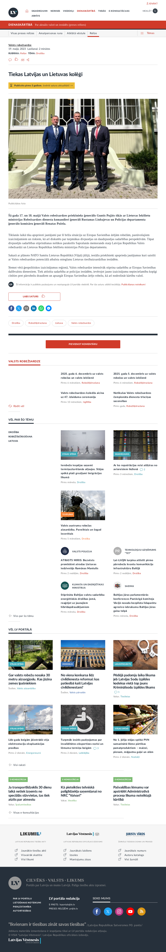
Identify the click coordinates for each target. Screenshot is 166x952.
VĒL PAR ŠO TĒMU (21, 419)
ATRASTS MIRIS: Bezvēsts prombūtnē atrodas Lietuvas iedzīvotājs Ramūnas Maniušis (79, 564)
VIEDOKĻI (68, 11)
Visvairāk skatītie (31, 855)
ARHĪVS (36, 16)
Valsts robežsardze (20, 45)
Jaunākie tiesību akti (33, 850)
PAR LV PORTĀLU (22, 899)
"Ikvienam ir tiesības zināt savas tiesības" (47, 924)
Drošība (40, 53)
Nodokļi (135, 757)
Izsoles (74, 855)
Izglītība (87, 402)
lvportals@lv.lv (67, 905)
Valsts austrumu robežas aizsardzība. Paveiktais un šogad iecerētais (81, 529)
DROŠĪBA (13, 432)
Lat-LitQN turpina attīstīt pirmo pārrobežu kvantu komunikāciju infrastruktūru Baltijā (133, 564)
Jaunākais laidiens (81, 850)
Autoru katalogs (134, 855)
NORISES (55, 11)
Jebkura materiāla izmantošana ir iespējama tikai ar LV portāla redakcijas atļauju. (57, 931)
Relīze (23, 53)
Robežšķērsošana (38, 323)
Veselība (72, 801)
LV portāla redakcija (64, 898)
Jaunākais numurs (135, 850)
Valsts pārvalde (78, 692)
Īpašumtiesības (23, 805)
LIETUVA (13, 441)
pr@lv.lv (73, 909)
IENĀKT (153, 4)
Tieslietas (125, 697)
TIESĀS (102, 11)
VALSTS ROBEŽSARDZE (24, 361)
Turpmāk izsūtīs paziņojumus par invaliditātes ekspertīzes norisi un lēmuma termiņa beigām (82, 744)
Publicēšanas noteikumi (133, 284)
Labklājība (84, 753)
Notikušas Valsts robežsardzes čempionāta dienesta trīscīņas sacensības (132, 397)
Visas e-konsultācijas (26, 812)
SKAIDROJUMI (40, 11)
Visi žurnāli (131, 859)
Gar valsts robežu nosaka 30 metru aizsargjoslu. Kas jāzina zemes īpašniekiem (30, 679)
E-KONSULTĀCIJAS (119, 11)
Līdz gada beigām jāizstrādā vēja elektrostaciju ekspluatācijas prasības (28, 744)
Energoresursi (33, 753)
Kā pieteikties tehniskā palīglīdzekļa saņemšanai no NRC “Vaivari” (81, 791)
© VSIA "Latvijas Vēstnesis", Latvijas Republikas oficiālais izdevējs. (48, 935)
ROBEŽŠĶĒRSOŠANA (20, 437)
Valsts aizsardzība (26, 688)
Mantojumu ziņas (80, 859)
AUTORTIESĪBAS (22, 911)
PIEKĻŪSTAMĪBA (22, 907)
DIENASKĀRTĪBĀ (86, 11)
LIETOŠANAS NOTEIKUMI (27, 903)
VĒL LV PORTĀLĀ (20, 629)
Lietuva (59, 323)
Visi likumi (27, 859)
